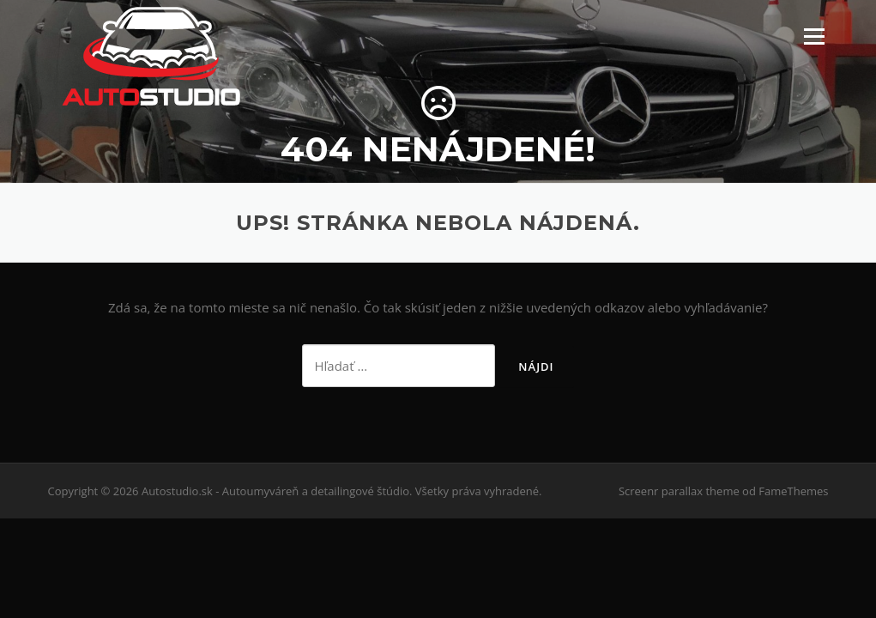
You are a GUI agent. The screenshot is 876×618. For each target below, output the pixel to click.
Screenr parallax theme (679, 491)
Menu (814, 36)
